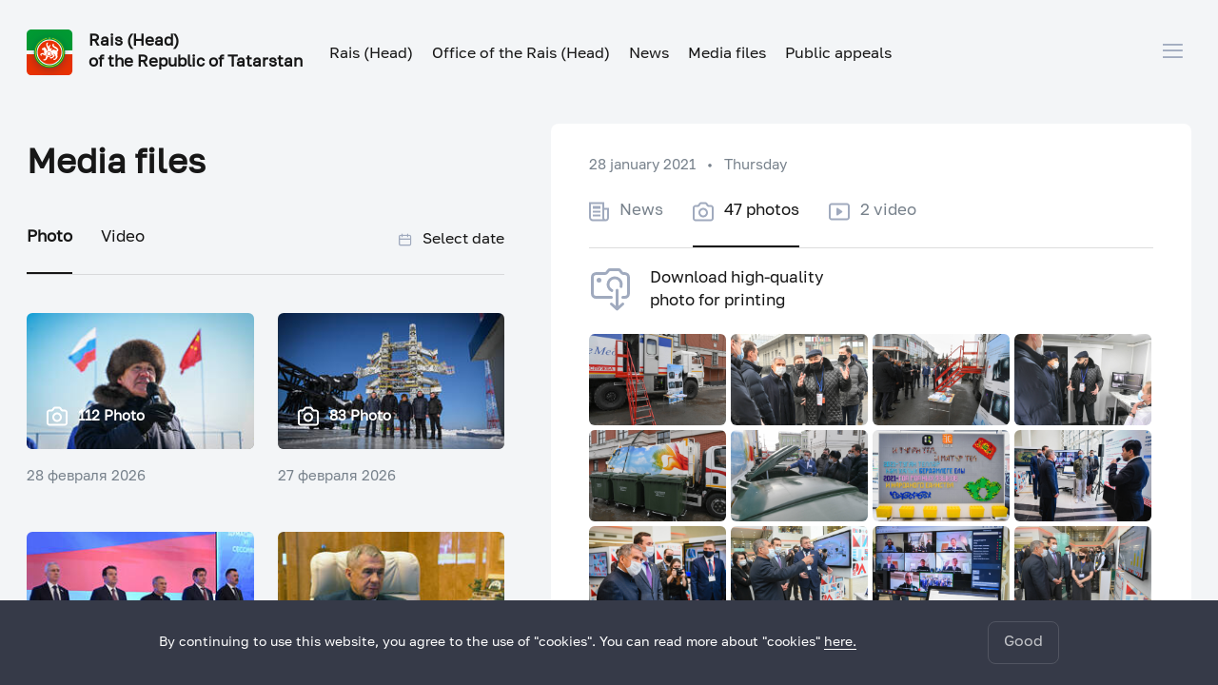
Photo (49, 237)
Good (1023, 642)
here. (840, 642)
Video (123, 237)
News (649, 54)
